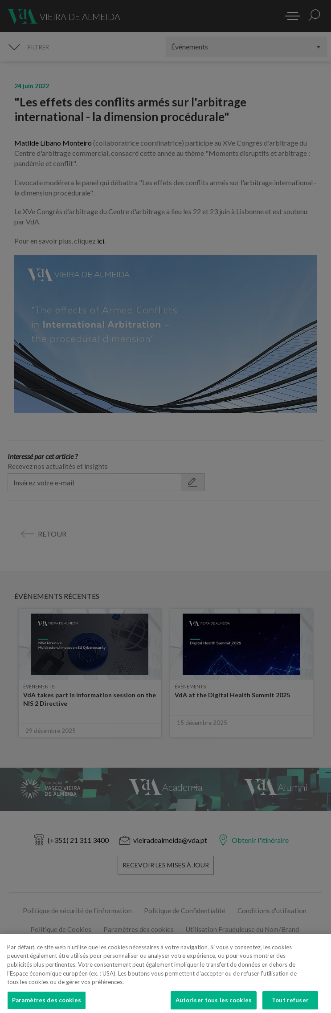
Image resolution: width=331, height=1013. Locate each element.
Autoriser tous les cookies (214, 1003)
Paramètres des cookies (46, 1003)
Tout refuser (290, 1003)
